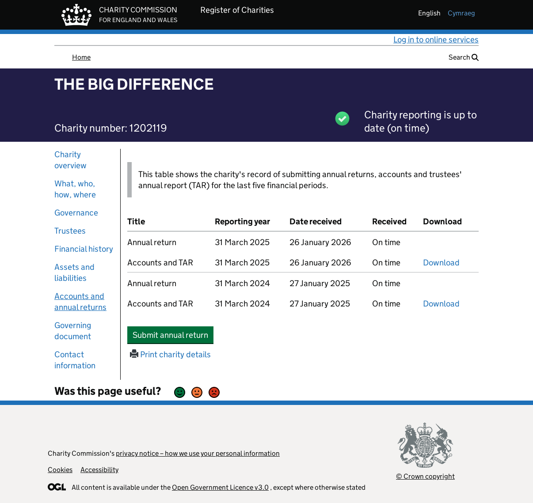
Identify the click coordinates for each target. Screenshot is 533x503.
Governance (76, 213)
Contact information (74, 360)
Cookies (60, 469)
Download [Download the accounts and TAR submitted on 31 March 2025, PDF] (441, 262)
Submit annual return (173, 334)
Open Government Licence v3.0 (220, 487)
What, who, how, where (75, 189)
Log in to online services (436, 39)
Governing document (72, 330)
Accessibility (99, 469)
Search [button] (464, 57)
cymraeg (461, 13)
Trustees (70, 231)
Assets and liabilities (74, 272)
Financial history (83, 249)
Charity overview (70, 159)
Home (81, 57)
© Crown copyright (425, 476)
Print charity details (170, 354)
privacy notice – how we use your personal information (198, 453)
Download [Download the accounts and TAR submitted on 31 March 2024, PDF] (441, 304)
